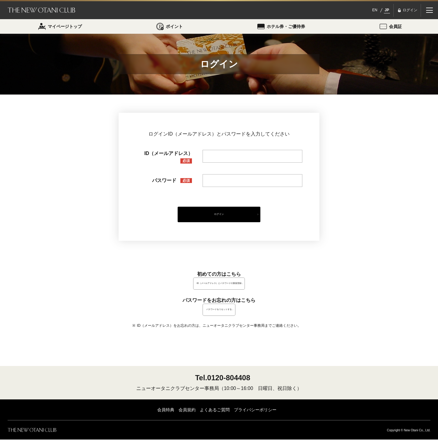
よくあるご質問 (215, 415)
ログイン (219, 218)
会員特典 (165, 415)
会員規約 (187, 415)
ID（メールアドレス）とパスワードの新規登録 (219, 288)
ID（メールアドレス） (168, 160)
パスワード (172, 183)
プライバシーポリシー (255, 415)
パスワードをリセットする (219, 314)
